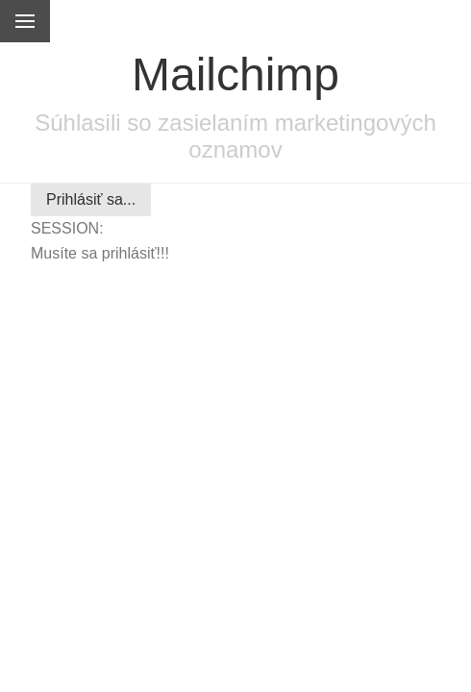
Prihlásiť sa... (91, 199)
